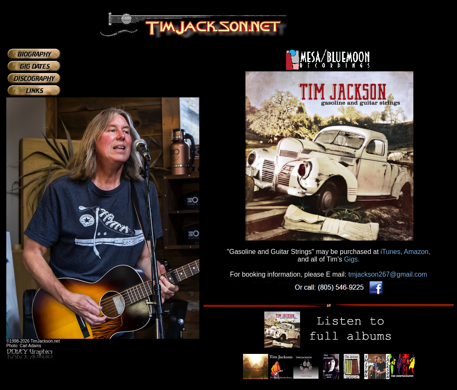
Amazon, (417, 251)
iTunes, (391, 251)
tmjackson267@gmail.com (387, 274)
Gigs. (352, 259)
